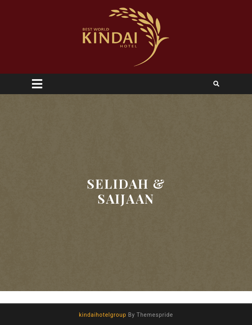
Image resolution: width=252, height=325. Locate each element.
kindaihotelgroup (102, 315)
